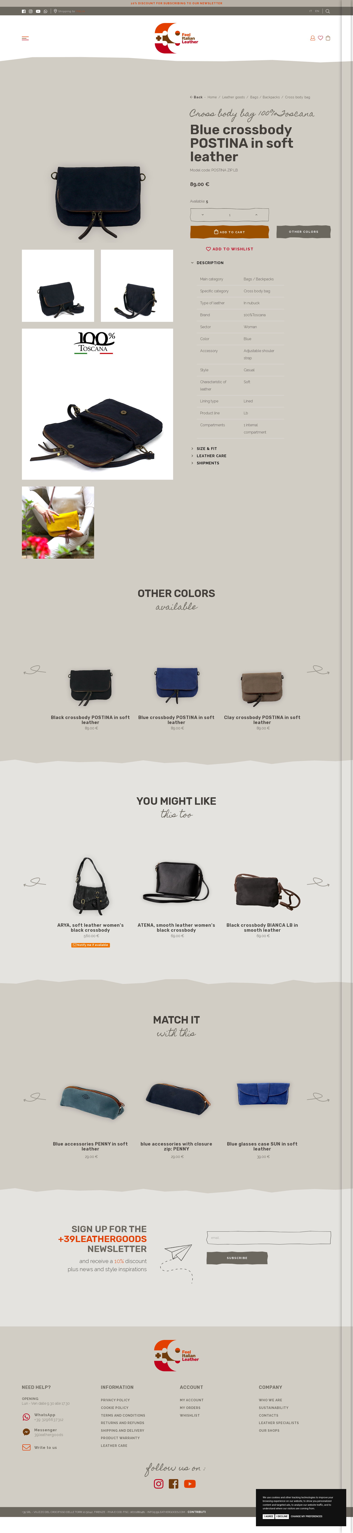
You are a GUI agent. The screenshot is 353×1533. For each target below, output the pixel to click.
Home (212, 97)
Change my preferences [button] (306, 1516)
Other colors (303, 231)
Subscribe (237, 1258)
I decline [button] (282, 1516)
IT (310, 11)
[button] (207, 263)
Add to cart (229, 232)
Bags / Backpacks (265, 97)
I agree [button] (268, 1516)
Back (196, 97)
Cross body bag (297, 97)
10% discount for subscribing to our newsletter (176, 3)
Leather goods (233, 97)
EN (317, 11)
